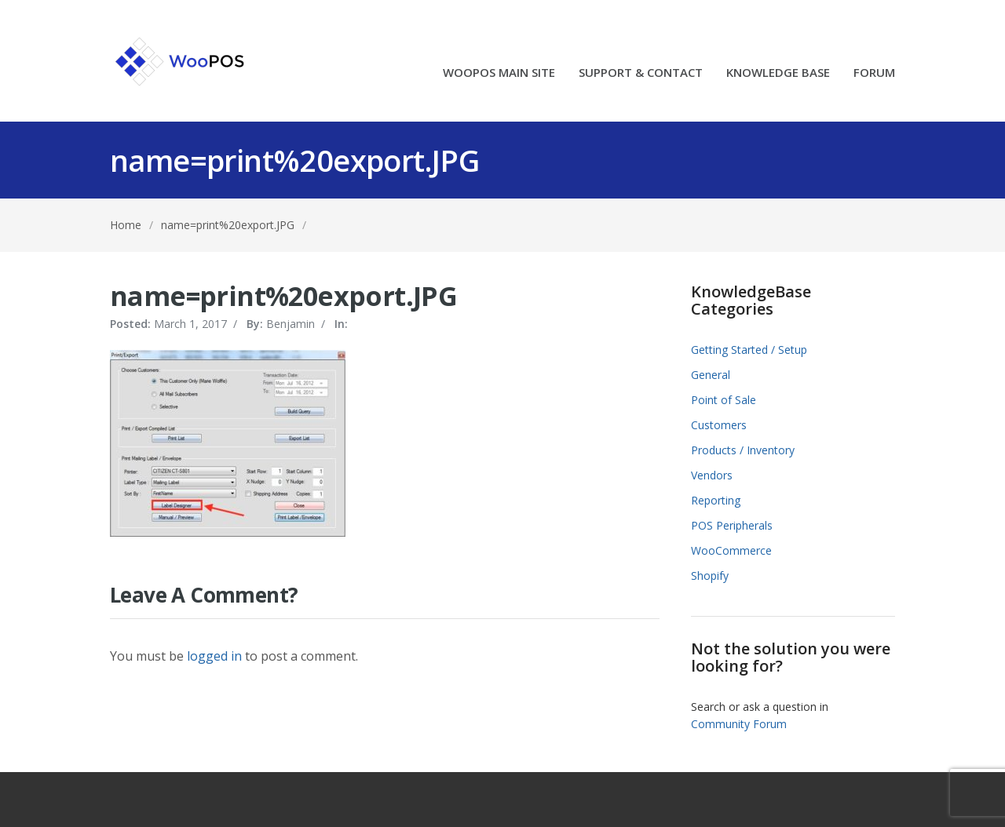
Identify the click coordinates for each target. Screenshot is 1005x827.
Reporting (715, 500)
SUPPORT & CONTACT (641, 73)
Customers (719, 424)
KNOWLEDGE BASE (778, 73)
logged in (214, 656)
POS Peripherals (732, 525)
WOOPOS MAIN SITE (499, 73)
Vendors (712, 475)
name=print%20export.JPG (227, 224)
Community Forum (739, 723)
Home (125, 224)
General (710, 374)
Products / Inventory (743, 450)
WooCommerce (731, 550)
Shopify (710, 575)
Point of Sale (723, 399)
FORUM (874, 73)
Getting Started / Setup (749, 349)
